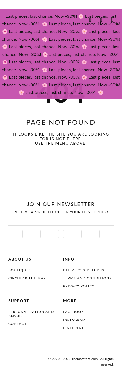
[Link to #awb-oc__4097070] (101, 19)
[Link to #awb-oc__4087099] (112, 19)
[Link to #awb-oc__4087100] (90, 19)
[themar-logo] (26, 19)
